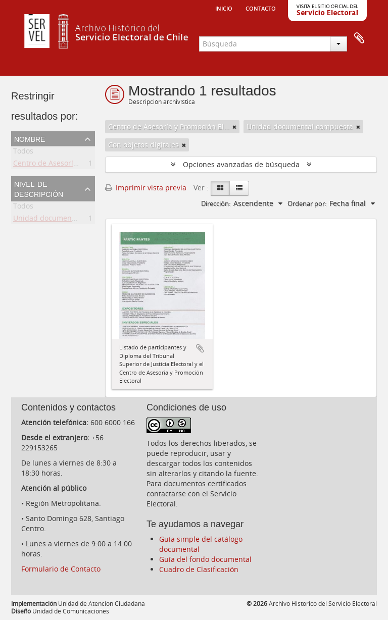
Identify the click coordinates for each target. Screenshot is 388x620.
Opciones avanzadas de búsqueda (241, 164)
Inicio (223, 7)
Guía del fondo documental (205, 559)
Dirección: (215, 203)
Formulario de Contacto (61, 569)
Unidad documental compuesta (66, 220)
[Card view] (220, 188)
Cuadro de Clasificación (198, 569)
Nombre (29, 138)
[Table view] (239, 188)
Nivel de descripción (38, 188)
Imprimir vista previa (145, 187)
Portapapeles (359, 38)
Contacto (261, 7)
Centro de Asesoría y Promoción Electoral (82, 165)
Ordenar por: (306, 203)
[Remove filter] (234, 127)
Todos (23, 153)
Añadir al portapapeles (200, 348)
